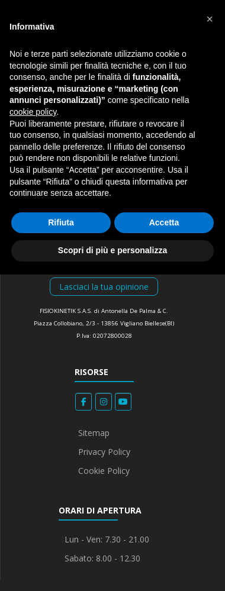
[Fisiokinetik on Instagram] (103, 402)
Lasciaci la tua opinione (104, 286)
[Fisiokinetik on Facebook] (83, 402)
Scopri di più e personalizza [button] (112, 250)
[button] (209, 18)
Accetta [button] (164, 222)
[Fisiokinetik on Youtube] (123, 402)
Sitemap (94, 432)
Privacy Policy (104, 451)
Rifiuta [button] (61, 222)
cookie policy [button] (32, 112)
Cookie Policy (104, 470)
